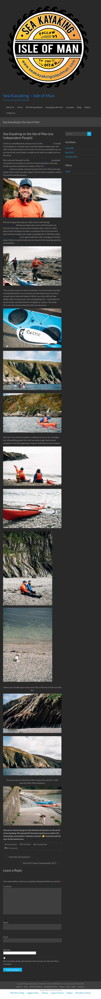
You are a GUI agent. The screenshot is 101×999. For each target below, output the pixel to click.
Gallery (87, 107)
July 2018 (69, 148)
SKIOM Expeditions (34, 107)
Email (6, 937)
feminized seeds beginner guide (45, 990)
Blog (79, 107)
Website (6, 950)
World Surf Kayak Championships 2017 (40, 863)
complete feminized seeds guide (56, 990)
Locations (70, 107)
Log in (67, 171)
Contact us (10, 113)
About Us (10, 107)
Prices (20, 107)
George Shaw (12, 844)
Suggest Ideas (33, 993)
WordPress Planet (83, 993)
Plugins (69, 993)
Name (6, 922)
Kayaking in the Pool (54, 107)
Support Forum (57, 993)
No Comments (12, 848)
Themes (45, 993)
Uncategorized (41, 844)
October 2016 (71, 156)
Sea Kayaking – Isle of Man (29, 95)
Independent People (17, 138)
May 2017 (69, 152)
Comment (7, 886)
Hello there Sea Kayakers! (18, 857)
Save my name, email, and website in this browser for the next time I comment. (31, 962)
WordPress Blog (17, 993)
